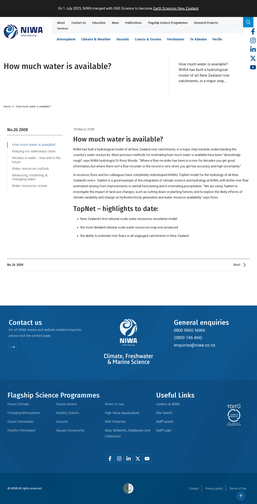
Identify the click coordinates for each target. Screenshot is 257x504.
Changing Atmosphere (23, 413)
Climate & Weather (96, 39)
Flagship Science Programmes (168, 22)
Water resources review (29, 186)
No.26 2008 (17, 129)
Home (7, 106)
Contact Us (78, 22)
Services (62, 28)
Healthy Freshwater (21, 430)
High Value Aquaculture (122, 413)
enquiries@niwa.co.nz (194, 345)
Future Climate (18, 404)
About (61, 22)
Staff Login (164, 430)
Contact (194, 488)
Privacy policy (214, 488)
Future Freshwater (20, 421)
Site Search (164, 413)
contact (37, 336)
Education (98, 22)
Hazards (122, 39)
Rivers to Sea (114, 404)
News (115, 22)
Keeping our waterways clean (34, 151)
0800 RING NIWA (189, 330)
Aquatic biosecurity (70, 430)
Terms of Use (238, 488)
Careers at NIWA (168, 404)
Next (236, 265)
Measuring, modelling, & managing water (29, 177)
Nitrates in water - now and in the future (36, 160)
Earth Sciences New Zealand (175, 8)
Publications (133, 22)
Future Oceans (66, 404)
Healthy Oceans (67, 413)
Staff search (164, 421)
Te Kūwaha (198, 39)
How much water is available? (34, 145)
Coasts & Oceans (148, 39)
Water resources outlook (30, 169)
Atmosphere (66, 39)
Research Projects (206, 22)
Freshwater (175, 39)
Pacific (217, 39)
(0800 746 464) (188, 337)
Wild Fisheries (115, 421)
